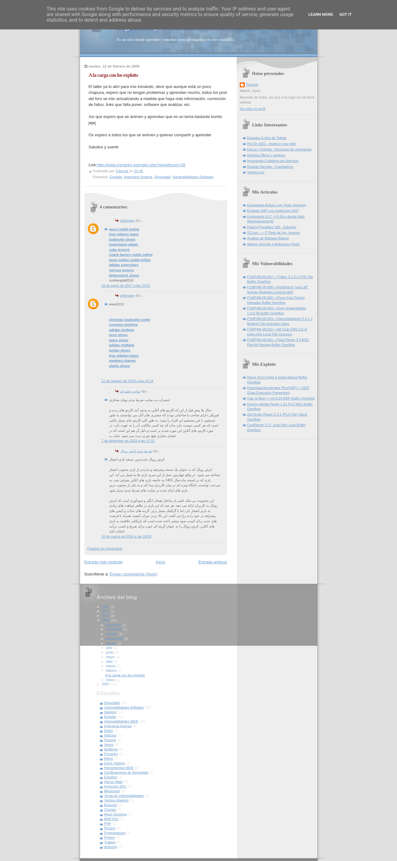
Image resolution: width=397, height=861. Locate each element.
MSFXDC (111, 819)
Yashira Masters (116, 800)
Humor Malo (113, 782)
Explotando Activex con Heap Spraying (276, 205)
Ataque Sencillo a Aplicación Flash (273, 244)
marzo (111, 666)
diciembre (114, 625)
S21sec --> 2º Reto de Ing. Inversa (273, 232)
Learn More (320, 14)
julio (109, 647)
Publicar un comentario (105, 548)
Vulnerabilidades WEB (121, 721)
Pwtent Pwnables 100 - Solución (271, 227)
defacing (110, 847)
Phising (109, 828)
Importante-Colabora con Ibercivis (273, 161)
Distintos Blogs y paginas (266, 155)
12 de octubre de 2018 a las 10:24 (127, 381)
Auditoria (111, 749)
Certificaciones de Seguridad (126, 772)
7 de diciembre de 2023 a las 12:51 (128, 441)
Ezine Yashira (114, 763)
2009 (106, 616)
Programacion (115, 833)
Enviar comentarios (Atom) (134, 574)
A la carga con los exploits (125, 675)
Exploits (116, 177)
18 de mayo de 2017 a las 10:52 (125, 285)
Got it (345, 14)
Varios (109, 744)
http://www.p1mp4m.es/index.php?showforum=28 (141, 165)
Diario (108, 730)
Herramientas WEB (119, 768)
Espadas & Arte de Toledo (267, 138)
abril (110, 661)
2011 (106, 611)
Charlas (110, 809)
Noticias (110, 735)
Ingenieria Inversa (138, 177)
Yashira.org (256, 172)
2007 (106, 684)
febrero (112, 670)
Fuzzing (110, 740)
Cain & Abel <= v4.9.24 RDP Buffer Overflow (281, 398)
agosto (111, 643)
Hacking (110, 712)
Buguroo (110, 805)
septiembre (115, 638)
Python (109, 837)
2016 (106, 607)
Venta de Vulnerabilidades (124, 796)
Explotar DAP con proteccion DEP (273, 210)
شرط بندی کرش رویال (136, 451)
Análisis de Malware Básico (268, 238)
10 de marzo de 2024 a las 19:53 (126, 536)
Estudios (110, 777)
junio (110, 652)
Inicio (160, 562)
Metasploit (112, 791)
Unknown (127, 220)
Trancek (252, 84)
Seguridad (162, 177)
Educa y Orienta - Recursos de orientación (279, 149)
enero (111, 680)
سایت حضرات (130, 391)
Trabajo (110, 842)
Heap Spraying (115, 814)
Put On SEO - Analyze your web (271, 144)
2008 (106, 620)
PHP (107, 823)
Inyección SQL (115, 786)
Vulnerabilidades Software (192, 177)
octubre (112, 634)
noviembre (114, 629)
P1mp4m (111, 754)
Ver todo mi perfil (252, 109)
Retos (108, 758)
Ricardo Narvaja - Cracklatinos (270, 166)
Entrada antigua (212, 562)
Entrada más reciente (103, 562)
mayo (110, 657)
